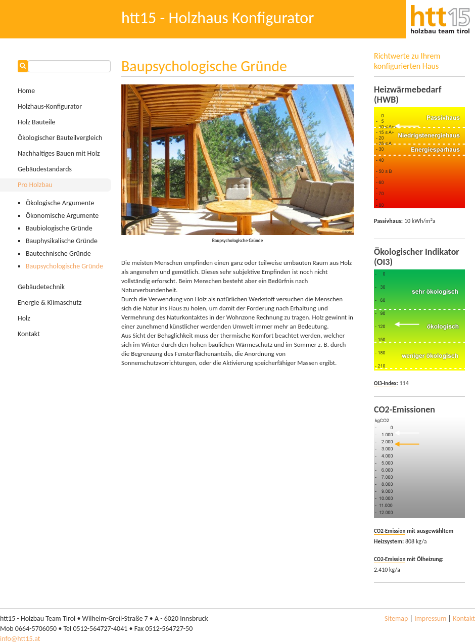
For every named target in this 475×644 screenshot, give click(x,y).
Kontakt (29, 334)
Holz (24, 318)
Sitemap (396, 618)
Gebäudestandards (45, 169)
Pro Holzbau (35, 184)
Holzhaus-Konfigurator (50, 106)
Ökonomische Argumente (62, 215)
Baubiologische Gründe (59, 228)
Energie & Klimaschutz (49, 302)
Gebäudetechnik (41, 287)
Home (26, 90)
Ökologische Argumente (60, 203)
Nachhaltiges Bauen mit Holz (59, 153)
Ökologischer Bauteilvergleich (60, 137)
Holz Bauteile (37, 122)
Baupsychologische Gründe (64, 266)
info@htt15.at (20, 638)
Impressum (430, 618)
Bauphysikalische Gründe (62, 241)
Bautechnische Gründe (58, 253)
